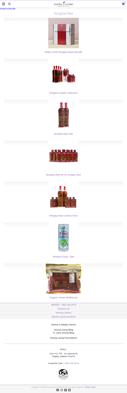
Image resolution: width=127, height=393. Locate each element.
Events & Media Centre (63, 325)
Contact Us (63, 309)
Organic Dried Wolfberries (64, 298)
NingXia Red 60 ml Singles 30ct (63, 175)
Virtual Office (63, 313)
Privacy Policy (90, 387)
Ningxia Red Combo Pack (63, 216)
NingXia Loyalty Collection (63, 93)
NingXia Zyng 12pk (63, 257)
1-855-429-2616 (71, 363)
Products (3, 8)
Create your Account (63, 317)
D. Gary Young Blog (63, 333)
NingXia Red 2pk (63, 134)
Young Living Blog (63, 330)
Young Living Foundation (63, 338)
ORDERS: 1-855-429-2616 (63, 305)
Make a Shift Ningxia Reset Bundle (63, 52)
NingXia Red (11, 8)
